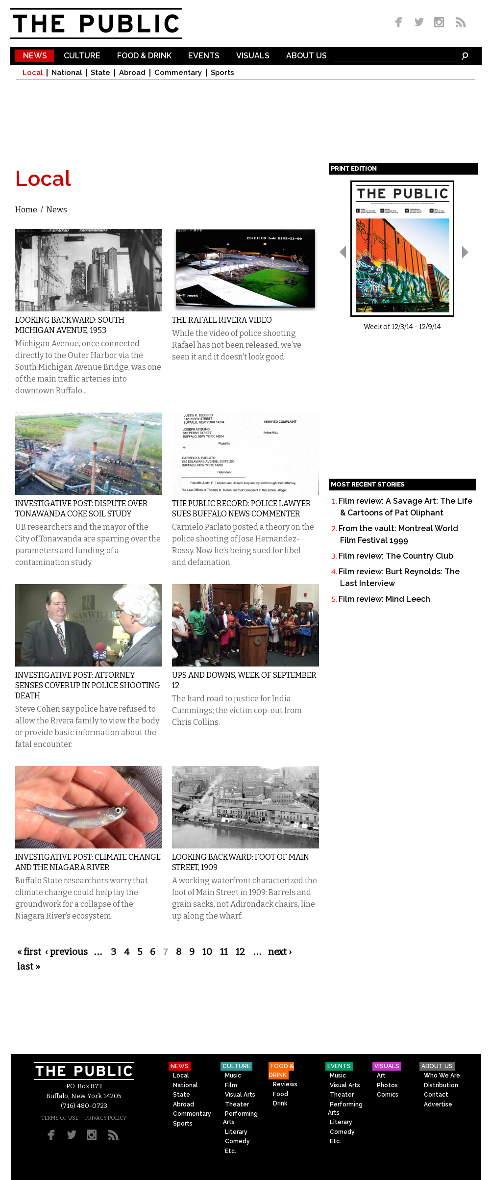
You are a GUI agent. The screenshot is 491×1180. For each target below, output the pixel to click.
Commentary (178, 73)
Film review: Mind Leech (384, 599)
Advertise (438, 1104)
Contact (436, 1094)
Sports (222, 73)
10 (207, 952)
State (100, 73)
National (66, 73)
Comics (387, 1094)
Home (26, 209)
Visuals (253, 56)
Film (231, 1085)
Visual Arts (240, 1094)
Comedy (237, 1141)
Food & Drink (144, 56)
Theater (237, 1104)
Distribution (441, 1085)
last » (28, 966)
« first (29, 952)
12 (240, 952)
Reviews (285, 1084)
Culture (82, 56)
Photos (387, 1085)
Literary (236, 1132)
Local (33, 73)
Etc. (230, 1151)
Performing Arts (240, 1118)
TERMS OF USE (59, 1118)
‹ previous (66, 952)
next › (280, 952)
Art (381, 1075)
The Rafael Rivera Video (222, 320)
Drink (280, 1103)
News (35, 56)
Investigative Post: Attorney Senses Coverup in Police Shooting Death (87, 685)
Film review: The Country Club (396, 556)
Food (280, 1094)
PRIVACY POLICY (105, 1118)
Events (204, 56)
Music (233, 1075)
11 (224, 952)
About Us (306, 56)
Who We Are (442, 1075)
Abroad (132, 73)
